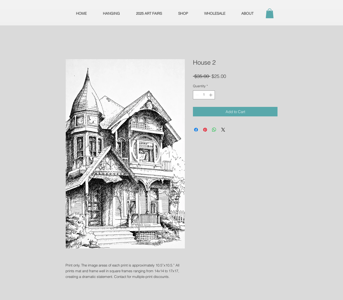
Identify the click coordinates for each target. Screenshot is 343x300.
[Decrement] (197, 95)
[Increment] (211, 95)
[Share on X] (223, 130)
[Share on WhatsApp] (214, 130)
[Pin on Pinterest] (205, 130)
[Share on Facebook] (196, 130)
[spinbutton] (204, 95)
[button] (270, 13)
